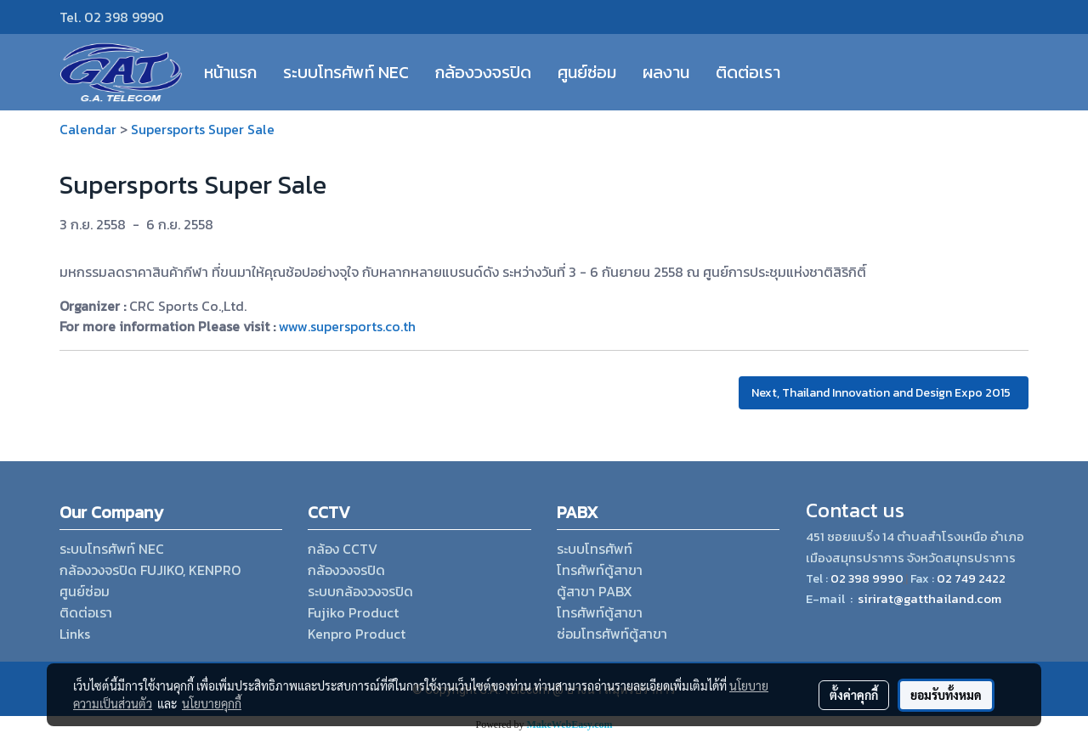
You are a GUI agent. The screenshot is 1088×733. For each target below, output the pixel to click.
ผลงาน (666, 72)
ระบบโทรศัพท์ (594, 548)
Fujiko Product (353, 612)
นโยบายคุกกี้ (211, 703)
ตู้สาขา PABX (594, 591)
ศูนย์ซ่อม (587, 72)
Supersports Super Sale (203, 129)
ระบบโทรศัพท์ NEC (346, 72)
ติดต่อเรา (748, 72)
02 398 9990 (866, 579)
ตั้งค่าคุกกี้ (854, 694)
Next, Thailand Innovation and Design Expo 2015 (883, 393)
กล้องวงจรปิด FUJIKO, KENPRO (150, 570)
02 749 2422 (971, 579)
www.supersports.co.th (347, 326)
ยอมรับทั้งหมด (946, 694)
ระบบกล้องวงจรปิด (360, 591)
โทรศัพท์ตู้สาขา (600, 570)
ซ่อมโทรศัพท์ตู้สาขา (612, 633)
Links (75, 633)
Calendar (88, 129)
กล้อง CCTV (342, 548)
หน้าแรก (230, 72)
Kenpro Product (356, 633)
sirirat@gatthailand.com (929, 598)
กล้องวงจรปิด (483, 72)
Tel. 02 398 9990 (112, 17)
